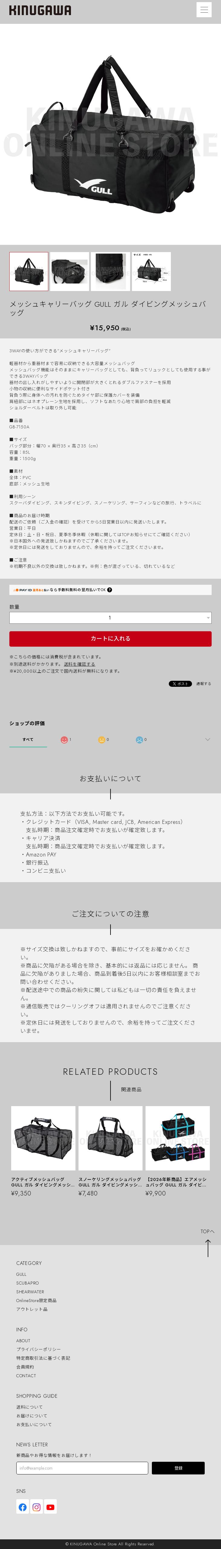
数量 (14, 606)
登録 (178, 1468)
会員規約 (25, 1367)
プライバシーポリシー (38, 1349)
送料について (29, 1407)
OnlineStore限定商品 (36, 1301)
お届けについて (32, 1416)
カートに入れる (111, 639)
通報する (204, 683)
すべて (28, 739)
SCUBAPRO (27, 1283)
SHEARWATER (30, 1292)
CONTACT (26, 1376)
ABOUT (23, 1341)
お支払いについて (34, 1425)
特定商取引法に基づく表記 (43, 1358)
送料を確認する (79, 664)
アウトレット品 (32, 1310)
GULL (21, 1274)
